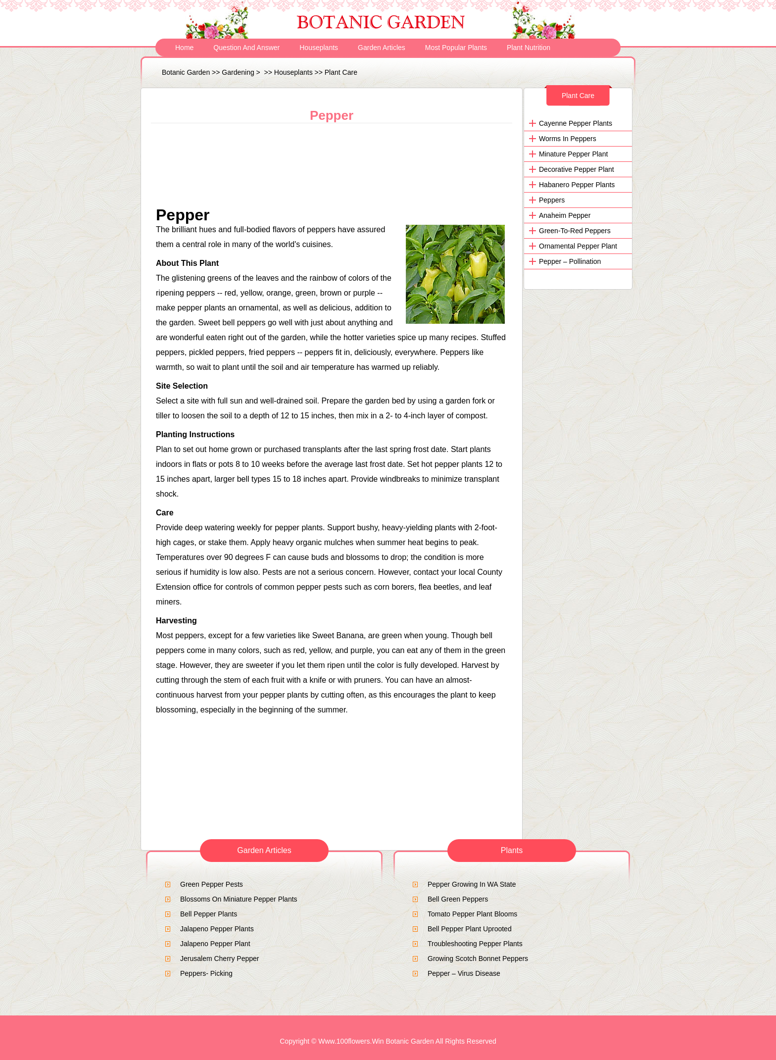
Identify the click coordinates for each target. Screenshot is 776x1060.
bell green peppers (458, 899)
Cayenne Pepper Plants (575, 123)
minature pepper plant (573, 154)
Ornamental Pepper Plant (578, 246)
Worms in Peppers (567, 139)
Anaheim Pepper (564, 215)
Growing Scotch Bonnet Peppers (478, 958)
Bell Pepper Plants (208, 914)
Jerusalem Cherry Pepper (219, 958)
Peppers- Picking (206, 973)
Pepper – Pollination (570, 261)
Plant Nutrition (528, 47)
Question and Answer (246, 47)
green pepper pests (211, 884)
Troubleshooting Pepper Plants (475, 944)
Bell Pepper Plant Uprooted (470, 929)
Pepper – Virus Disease (464, 973)
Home (184, 47)
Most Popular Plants (456, 47)
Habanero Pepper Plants (577, 185)
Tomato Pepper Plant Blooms (472, 914)
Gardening (238, 72)
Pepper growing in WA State (472, 884)
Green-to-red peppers (575, 231)
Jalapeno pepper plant (215, 944)
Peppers (552, 200)
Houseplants (318, 47)
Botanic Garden (186, 72)
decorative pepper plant (576, 169)
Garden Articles (381, 47)
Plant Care (341, 72)
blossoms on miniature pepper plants (238, 899)
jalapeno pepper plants (217, 929)
